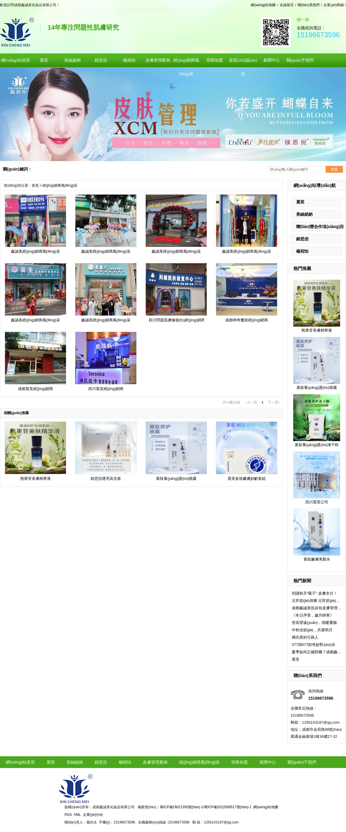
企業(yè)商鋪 (333, 5)
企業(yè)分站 (93, 815)
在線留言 (287, 5)
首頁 (35, 185)
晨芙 (300, 202)
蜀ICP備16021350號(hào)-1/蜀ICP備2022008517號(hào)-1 (206, 807)
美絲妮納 (304, 214)
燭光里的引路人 (305, 637)
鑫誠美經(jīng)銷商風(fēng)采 (35, 251)
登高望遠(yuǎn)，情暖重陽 (314, 622)
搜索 (334, 169)
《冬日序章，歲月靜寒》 (313, 615)
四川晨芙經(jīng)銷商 (106, 389)
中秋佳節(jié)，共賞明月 (312, 630)
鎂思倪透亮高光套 (106, 478)
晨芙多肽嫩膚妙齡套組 (247, 478)
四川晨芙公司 (316, 502)
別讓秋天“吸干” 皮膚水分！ (314, 593)
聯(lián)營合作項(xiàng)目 (320, 226)
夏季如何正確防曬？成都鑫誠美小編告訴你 (317, 652)
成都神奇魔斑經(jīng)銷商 (246, 320)
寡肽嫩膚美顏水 (316, 559)
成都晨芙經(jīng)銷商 (35, 389)
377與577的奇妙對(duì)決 (313, 644)
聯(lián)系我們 (309, 5)
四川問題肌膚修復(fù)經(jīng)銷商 (177, 320)
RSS (68, 815)
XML (77, 815)
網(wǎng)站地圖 (263, 5)
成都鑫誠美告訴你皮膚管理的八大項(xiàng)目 (317, 608)
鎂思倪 (302, 239)
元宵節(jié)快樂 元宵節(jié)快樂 (317, 600)
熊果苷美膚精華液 (316, 330)
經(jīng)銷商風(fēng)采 (60, 185)
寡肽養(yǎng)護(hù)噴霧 (316, 387)
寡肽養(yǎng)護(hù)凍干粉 (317, 445)
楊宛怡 (302, 251)
